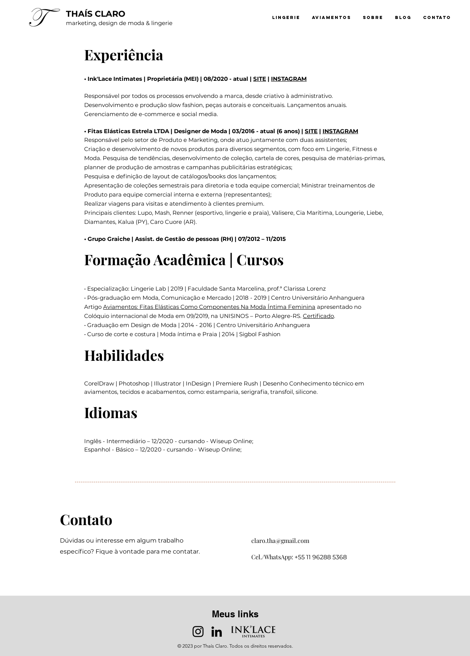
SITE (259, 78)
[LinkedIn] (216, 631)
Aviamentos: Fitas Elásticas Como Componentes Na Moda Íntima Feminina (209, 306)
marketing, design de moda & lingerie (119, 23)
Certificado (318, 315)
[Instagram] (198, 631)
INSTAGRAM (289, 78)
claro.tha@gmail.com (280, 540)
